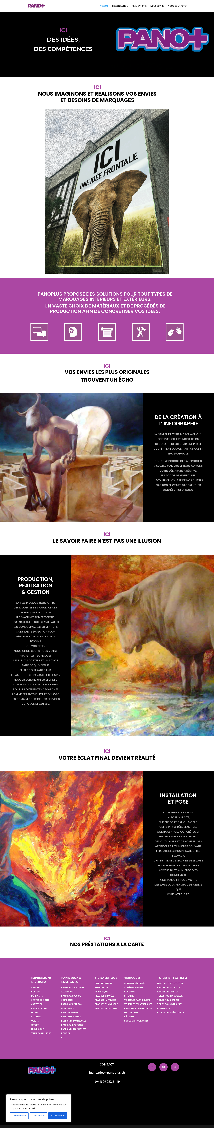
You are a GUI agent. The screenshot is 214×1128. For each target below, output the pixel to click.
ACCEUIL (104, 6)
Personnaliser (19, 1115)
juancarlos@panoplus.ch (107, 1073)
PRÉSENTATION (120, 6)
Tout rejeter (38, 1115)
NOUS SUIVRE (157, 6)
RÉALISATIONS (139, 6)
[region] (38, 1108)
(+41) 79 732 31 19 (107, 1081)
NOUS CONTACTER (177, 6)
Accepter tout (58, 1115)
